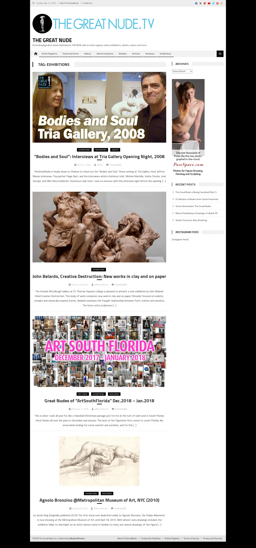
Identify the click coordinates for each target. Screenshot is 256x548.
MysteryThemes (77, 544)
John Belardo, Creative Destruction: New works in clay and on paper (99, 279)
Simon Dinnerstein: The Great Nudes (193, 206)
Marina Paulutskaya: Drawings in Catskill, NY (197, 213)
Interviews (100, 149)
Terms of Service (191, 544)
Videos (87, 53)
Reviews (150, 53)
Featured (114, 400)
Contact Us (87, 3)
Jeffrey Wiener (101, 290)
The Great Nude (52, 40)
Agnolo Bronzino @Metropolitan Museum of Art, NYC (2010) (99, 506)
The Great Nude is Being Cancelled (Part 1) (196, 192)
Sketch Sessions (104, 53)
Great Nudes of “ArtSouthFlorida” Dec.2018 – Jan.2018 (99, 407)
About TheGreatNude (69, 3)
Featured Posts (71, 53)
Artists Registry (172, 544)
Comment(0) (115, 165)
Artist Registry (49, 53)
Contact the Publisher (151, 544)
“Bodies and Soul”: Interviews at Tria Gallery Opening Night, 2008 (99, 157)
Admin (100, 165)
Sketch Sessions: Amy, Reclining (191, 220)
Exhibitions (165, 53)
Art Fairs (82, 400)
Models (123, 53)
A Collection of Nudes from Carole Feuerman (197, 199)
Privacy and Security (212, 544)
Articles (136, 53)
